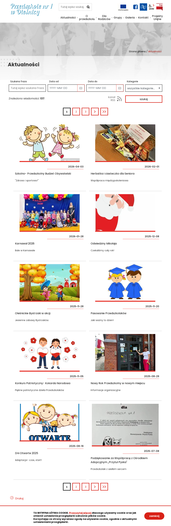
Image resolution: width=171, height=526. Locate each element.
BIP (159, 7)
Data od (54, 81)
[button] (81, 88)
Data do (92, 81)
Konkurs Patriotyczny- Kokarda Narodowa (42, 383)
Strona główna (137, 51)
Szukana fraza (18, 81)
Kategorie (132, 81)
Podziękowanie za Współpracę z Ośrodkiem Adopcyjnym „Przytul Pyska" (119, 460)
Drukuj (19, 498)
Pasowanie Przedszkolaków (108, 313)
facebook (135, 7)
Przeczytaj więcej (80, 513)
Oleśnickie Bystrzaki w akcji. (33, 313)
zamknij (154, 516)
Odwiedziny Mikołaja (104, 243)
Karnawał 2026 (24, 243)
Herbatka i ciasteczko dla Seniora (112, 173)
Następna (98, 111)
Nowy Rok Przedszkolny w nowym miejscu (118, 383)
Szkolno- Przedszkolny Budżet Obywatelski (43, 173)
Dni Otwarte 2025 (26, 453)
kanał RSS (111, 98)
